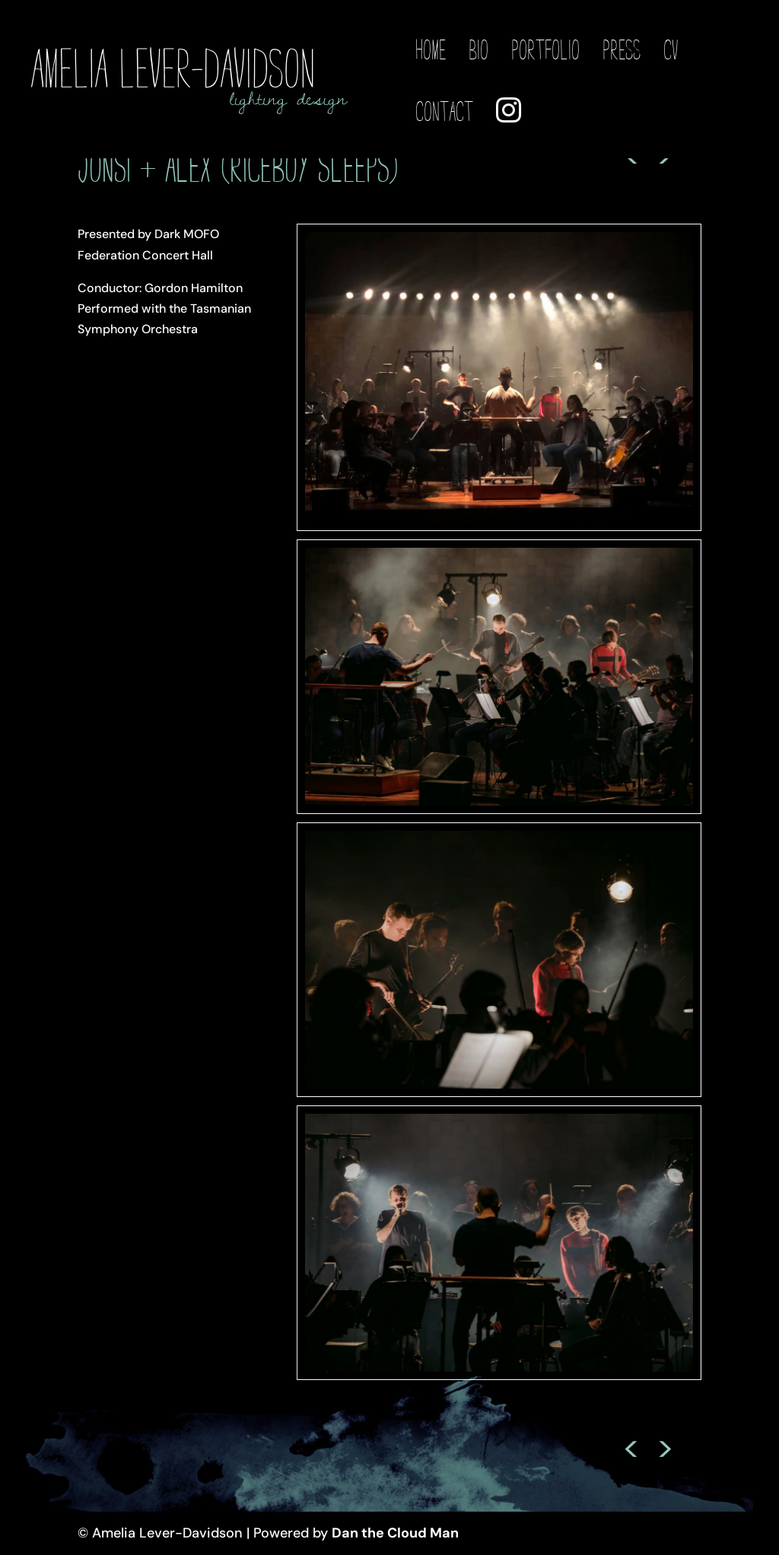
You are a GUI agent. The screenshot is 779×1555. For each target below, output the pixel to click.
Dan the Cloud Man (395, 1533)
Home (430, 51)
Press (622, 51)
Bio (478, 51)
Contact (444, 113)
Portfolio (545, 51)
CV (670, 51)
